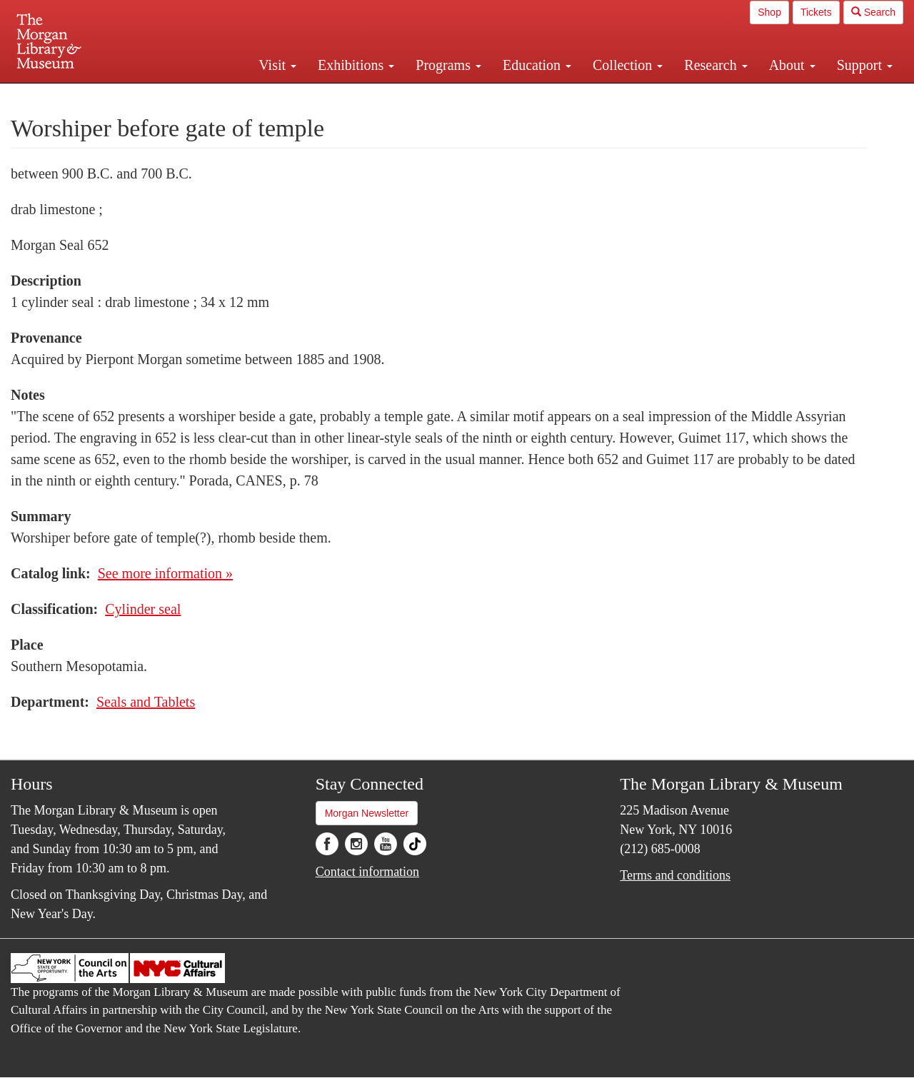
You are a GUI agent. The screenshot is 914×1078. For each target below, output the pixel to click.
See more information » (165, 573)
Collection (628, 65)
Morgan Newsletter (367, 813)
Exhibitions (356, 65)
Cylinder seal (143, 609)
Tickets (816, 12)
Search (873, 12)
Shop (769, 12)
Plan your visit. (287, 96)
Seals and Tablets (145, 702)
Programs (448, 65)
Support (865, 65)
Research (715, 65)
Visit (277, 65)
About (792, 65)
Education (537, 65)
